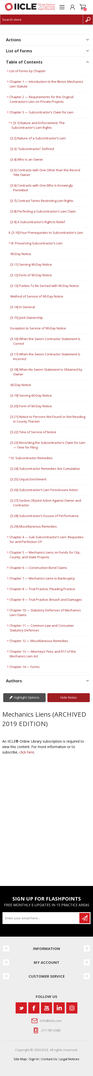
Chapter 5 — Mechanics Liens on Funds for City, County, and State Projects (44, 554)
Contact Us (49, 1059)
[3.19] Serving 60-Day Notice (31, 395)
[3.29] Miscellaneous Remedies (33, 526)
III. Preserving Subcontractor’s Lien (36, 243)
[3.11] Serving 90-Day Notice (31, 264)
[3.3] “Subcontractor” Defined (32, 149)
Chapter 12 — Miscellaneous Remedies (38, 641)
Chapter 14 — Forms (24, 667)
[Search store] (41, 19)
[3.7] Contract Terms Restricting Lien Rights (41, 200)
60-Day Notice (20, 385)
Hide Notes (68, 697)
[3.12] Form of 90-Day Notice (31, 275)
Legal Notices (69, 1059)
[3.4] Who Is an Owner (26, 159)
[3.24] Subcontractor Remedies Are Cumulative (45, 468)
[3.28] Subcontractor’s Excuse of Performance (44, 516)
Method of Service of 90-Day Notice (36, 296)
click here (26, 752)
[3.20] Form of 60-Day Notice (31, 406)
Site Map (20, 1059)
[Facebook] (33, 1007)
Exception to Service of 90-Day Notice (38, 328)
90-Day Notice (20, 254)
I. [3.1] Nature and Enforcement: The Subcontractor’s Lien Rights (38, 125)
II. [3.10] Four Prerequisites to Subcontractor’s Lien (46, 232)
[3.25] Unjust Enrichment (28, 479)
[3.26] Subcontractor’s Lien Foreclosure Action (44, 490)
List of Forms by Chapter (27, 71)
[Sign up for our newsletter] (41, 918)
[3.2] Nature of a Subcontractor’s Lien (38, 138)
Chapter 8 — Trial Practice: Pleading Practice (42, 589)
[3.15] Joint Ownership (26, 317)
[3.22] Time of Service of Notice (33, 432)
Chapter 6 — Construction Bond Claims (38, 567)
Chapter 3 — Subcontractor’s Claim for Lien (41, 112)
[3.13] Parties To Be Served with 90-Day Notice (44, 285)
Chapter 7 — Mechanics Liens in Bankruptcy (42, 578)
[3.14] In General (22, 307)
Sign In (34, 1059)
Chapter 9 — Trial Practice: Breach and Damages (45, 599)
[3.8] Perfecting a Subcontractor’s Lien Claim (43, 211)
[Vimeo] (59, 1007)
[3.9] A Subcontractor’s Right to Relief (37, 222)
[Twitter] (21, 1007)
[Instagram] (71, 1007)
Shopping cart (83, 7)
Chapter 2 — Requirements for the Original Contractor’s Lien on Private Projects (41, 99)
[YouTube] (46, 1007)
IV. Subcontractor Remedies (32, 458)
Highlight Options (26, 697)
